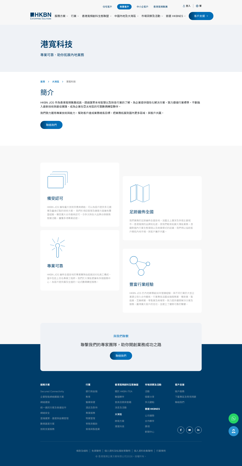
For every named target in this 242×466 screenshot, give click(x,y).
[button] (200, 6)
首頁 (42, 81)
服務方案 (61, 16)
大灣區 (55, 81)
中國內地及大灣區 (126, 16)
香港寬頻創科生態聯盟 (96, 16)
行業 (75, 16)
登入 (188, 5)
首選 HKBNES (176, 16)
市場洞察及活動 (152, 16)
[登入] (184, 6)
